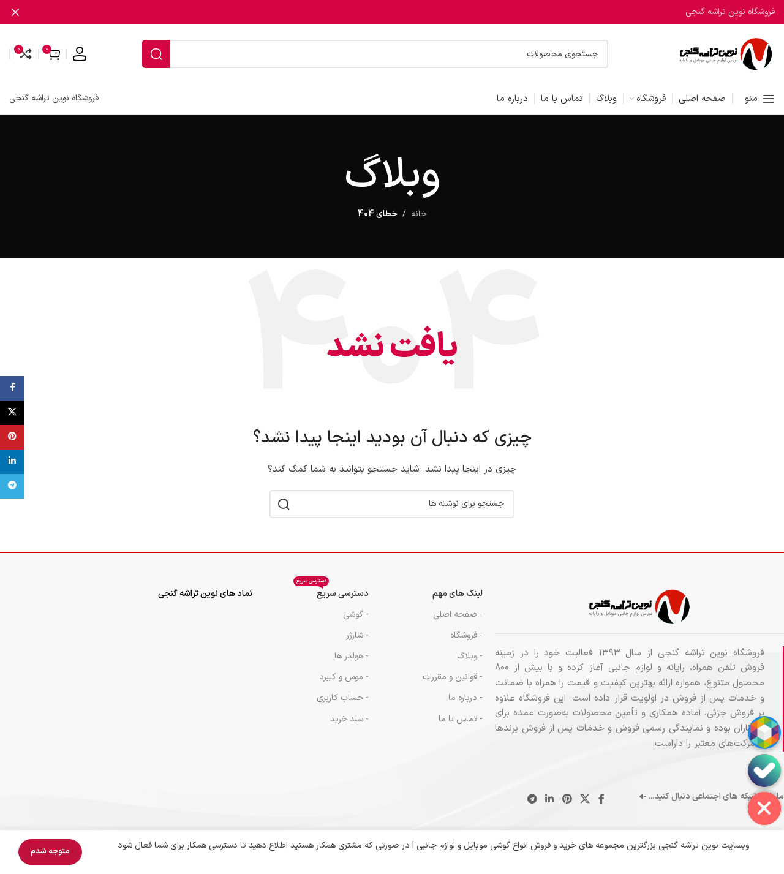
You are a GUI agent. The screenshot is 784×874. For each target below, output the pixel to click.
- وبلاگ (470, 656)
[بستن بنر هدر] (15, 12)
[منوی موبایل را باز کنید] (760, 98)
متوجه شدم (50, 851)
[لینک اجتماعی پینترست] (567, 800)
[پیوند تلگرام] (532, 800)
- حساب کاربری (343, 697)
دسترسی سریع (331, 592)
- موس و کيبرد (344, 677)
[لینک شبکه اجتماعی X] (585, 800)
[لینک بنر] (410, 12)
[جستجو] (375, 54)
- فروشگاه (466, 635)
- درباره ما (465, 697)
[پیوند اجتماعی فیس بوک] (601, 800)
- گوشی (356, 614)
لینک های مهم (457, 593)
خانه (419, 214)
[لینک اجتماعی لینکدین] (549, 800)
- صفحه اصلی (458, 614)
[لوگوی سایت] (726, 53)
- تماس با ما (461, 719)
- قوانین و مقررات (453, 677)
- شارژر (357, 635)
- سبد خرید (349, 719)
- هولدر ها (351, 656)
